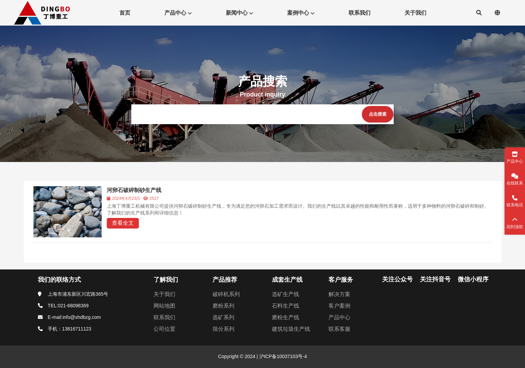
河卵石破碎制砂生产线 (134, 190)
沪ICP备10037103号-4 (282, 356)
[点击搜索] (378, 114)
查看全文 (123, 223)
